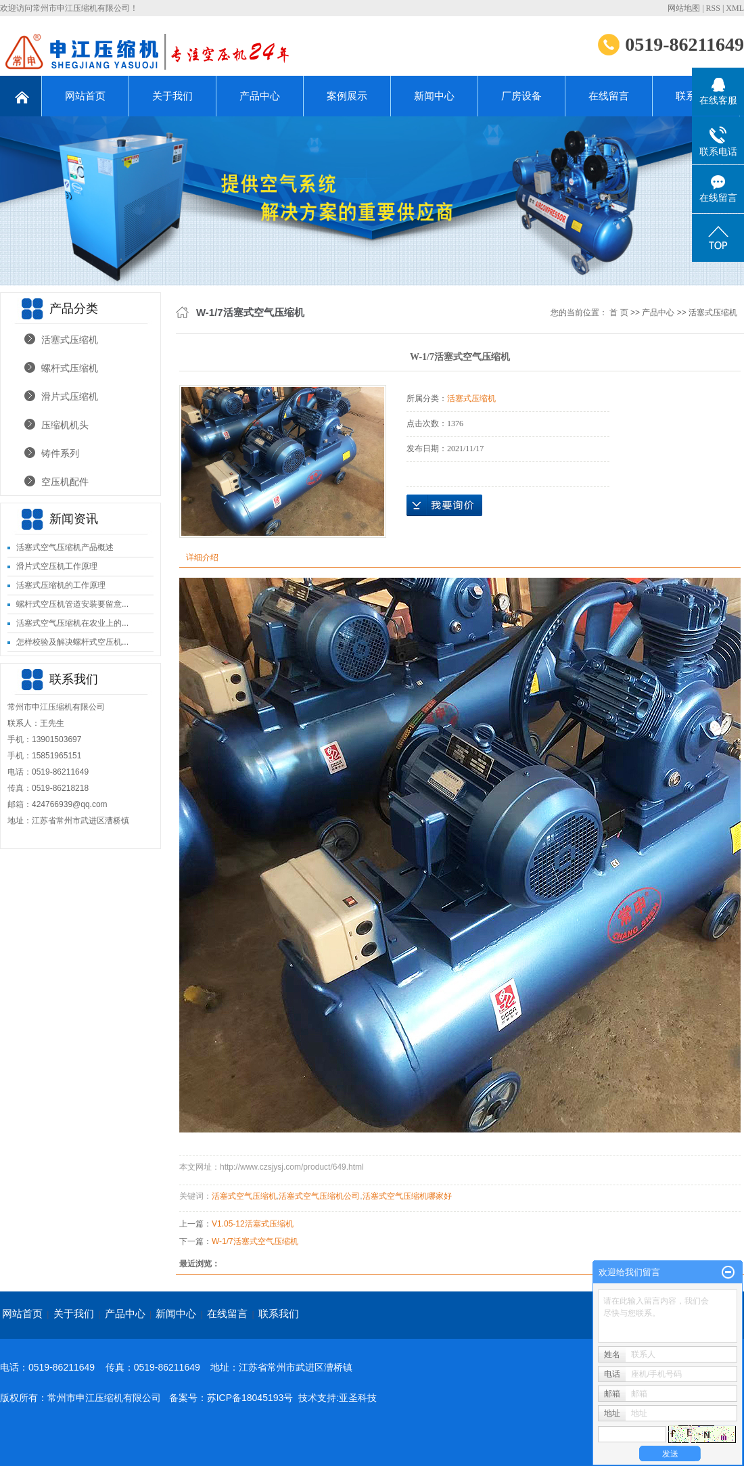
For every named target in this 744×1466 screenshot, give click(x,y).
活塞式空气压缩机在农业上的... (72, 623)
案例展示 (347, 95)
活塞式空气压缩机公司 (319, 1196)
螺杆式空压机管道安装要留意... (72, 604)
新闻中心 (434, 95)
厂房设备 (521, 95)
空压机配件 (65, 481)
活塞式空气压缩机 (244, 1196)
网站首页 (85, 95)
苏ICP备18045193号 (250, 1397)
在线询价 (444, 505)
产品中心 (259, 95)
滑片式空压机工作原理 (56, 566)
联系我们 (278, 1313)
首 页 (618, 312)
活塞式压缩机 (69, 339)
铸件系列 (60, 453)
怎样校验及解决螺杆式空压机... (72, 642)
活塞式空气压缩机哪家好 (407, 1196)
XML (735, 8)
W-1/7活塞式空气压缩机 (255, 1241)
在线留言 (608, 95)
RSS (713, 8)
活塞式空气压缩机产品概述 (65, 547)
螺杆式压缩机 (69, 368)
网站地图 (684, 8)
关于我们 (172, 95)
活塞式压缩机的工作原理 (61, 585)
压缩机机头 (65, 424)
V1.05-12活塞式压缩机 (253, 1224)
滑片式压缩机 (69, 396)
